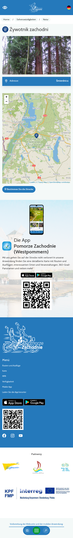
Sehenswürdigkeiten (26, 19)
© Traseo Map (41, 182)
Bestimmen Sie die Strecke (18, 189)
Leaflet (32, 182)
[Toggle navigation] (36, 530)
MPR (4, 376)
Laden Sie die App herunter (14, 392)
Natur (45, 19)
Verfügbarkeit (8, 381)
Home (6, 19)
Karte (4, 371)
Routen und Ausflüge (11, 365)
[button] (36, 135)
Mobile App (7, 387)
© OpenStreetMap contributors (58, 182)
